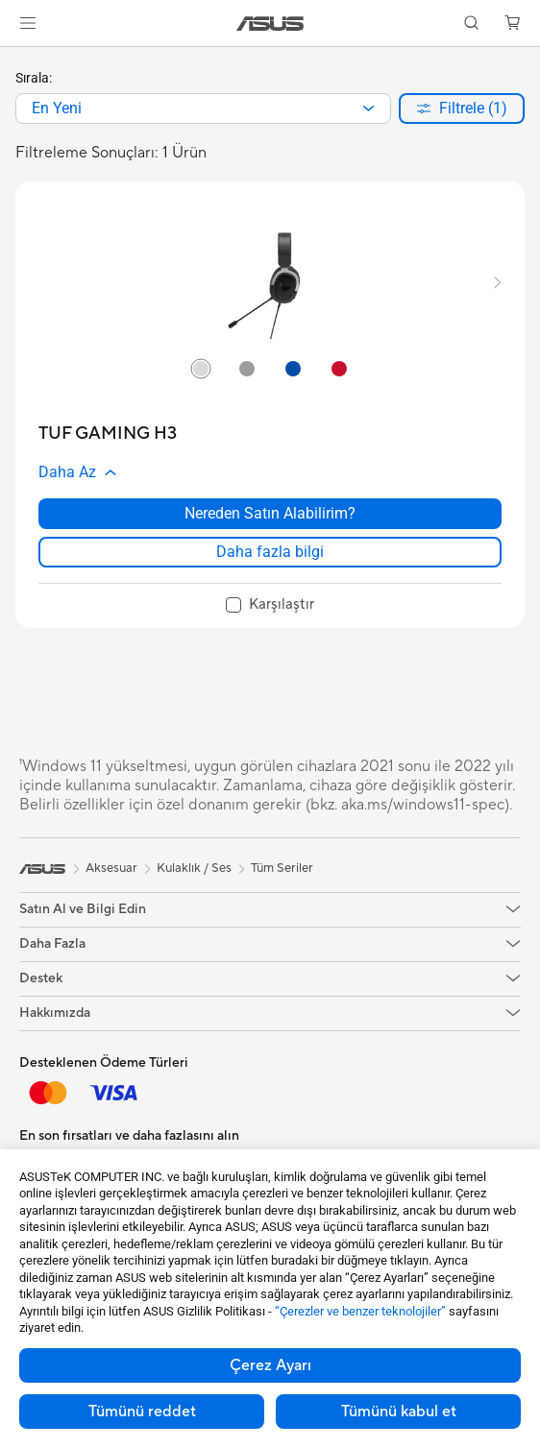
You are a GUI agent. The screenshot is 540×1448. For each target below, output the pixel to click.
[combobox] (203, 108)
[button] (28, 23)
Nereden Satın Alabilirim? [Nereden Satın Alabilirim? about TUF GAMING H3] (270, 513)
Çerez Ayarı (270, 1365)
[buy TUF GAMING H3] (107, 433)
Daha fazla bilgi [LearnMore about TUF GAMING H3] (270, 552)
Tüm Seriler (282, 868)
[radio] (201, 367)
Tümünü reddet (142, 1411)
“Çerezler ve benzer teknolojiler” (360, 1311)
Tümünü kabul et (398, 1411)
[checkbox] (270, 606)
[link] (270, 23)
